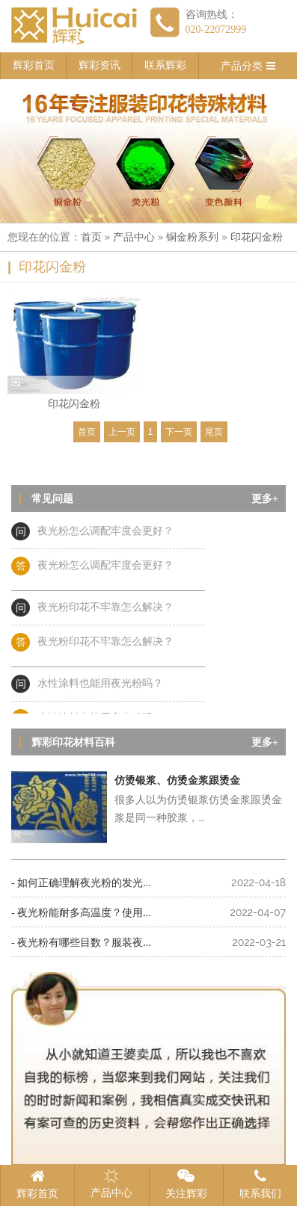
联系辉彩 (165, 65)
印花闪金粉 (256, 237)
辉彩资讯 (99, 65)
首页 (91, 237)
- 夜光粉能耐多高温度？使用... (81, 912)
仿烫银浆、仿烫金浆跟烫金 (177, 780)
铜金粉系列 (192, 237)
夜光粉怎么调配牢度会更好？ (105, 533)
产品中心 (134, 237)
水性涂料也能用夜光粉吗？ (100, 685)
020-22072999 (216, 29)
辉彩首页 (34, 65)
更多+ (264, 498)
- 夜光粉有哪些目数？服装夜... (81, 942)
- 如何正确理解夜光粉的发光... (81, 882)
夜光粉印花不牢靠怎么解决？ (105, 609)
